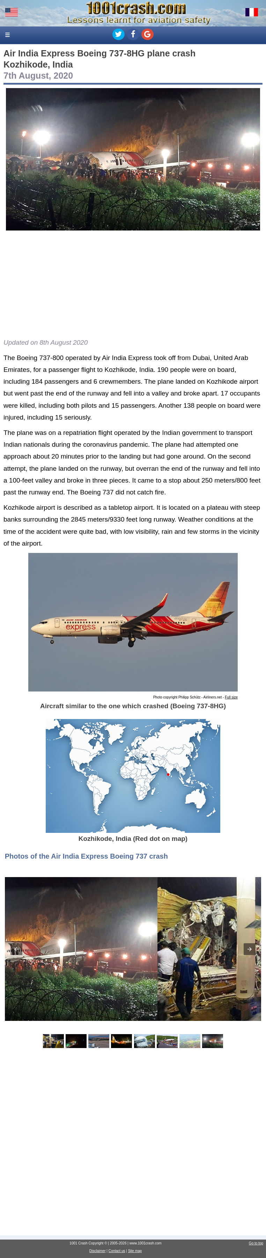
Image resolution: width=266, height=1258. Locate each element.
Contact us (117, 1251)
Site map (135, 1251)
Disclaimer (97, 1251)
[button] (16, 949)
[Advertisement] (133, 284)
